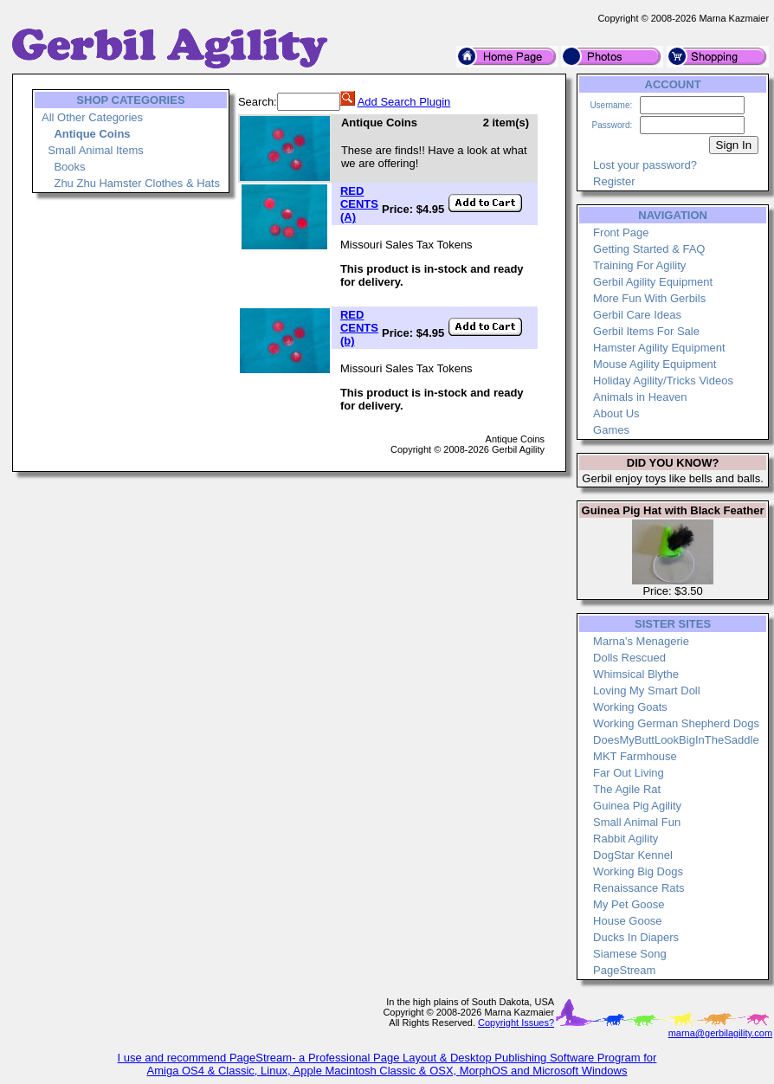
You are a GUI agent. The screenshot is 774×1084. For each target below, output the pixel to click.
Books (69, 166)
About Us (616, 413)
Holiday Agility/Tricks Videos (663, 380)
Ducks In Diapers (636, 937)
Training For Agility (639, 265)
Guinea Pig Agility (637, 805)
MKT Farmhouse (635, 756)
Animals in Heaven (640, 396)
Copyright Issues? (516, 1022)
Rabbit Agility (625, 838)
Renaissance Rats (639, 887)
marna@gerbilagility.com (720, 1033)
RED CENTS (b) (359, 327)
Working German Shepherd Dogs (676, 723)
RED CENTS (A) (359, 203)
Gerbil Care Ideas (637, 314)
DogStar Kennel (633, 854)
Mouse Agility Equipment (654, 364)
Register (614, 181)
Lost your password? (645, 164)
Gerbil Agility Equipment (653, 281)
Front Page (620, 232)
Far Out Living (628, 772)
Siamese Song (630, 953)
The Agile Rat (627, 789)
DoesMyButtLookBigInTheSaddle (676, 739)
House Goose (627, 920)
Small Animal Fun (636, 822)
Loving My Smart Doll (646, 690)
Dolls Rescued (629, 657)
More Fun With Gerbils (649, 298)
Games (611, 429)
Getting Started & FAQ (649, 248)
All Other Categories (92, 117)
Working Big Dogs (638, 871)
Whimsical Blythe (636, 674)
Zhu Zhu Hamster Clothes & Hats (136, 183)
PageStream (624, 970)
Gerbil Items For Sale (646, 331)
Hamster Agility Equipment (659, 347)
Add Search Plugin (404, 101)
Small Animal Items (96, 150)
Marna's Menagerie (641, 641)
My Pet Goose (628, 904)
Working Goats (630, 706)
